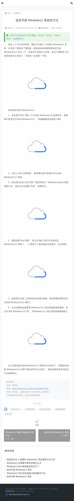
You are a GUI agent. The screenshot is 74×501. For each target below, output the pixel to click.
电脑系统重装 (60, 409)
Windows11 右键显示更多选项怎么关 (24, 463)
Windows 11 (15, 409)
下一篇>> (65, 435)
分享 (37, 423)
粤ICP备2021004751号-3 (19, 494)
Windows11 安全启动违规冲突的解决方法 (26, 473)
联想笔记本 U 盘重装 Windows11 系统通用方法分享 (31, 459)
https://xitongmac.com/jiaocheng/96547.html (30, 388)
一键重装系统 (29, 409)
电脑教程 (17, 13)
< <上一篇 (9, 439)
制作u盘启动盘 (45, 409)
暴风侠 (9, 28)
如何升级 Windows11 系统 (56, 432)
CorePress (9, 491)
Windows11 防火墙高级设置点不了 (23, 466)
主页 (8, 13)
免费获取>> (18, 39)
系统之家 (8, 414)
